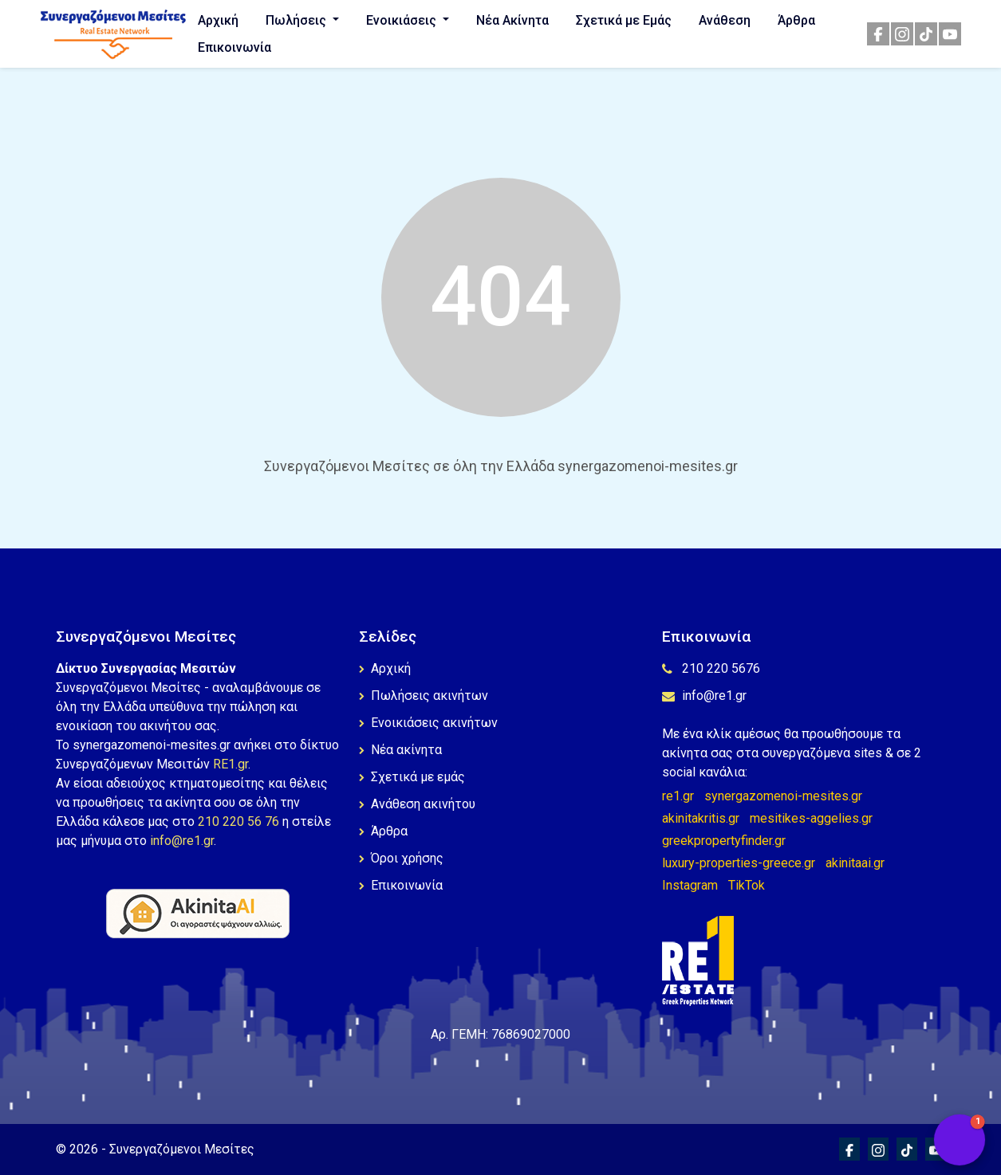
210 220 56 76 (238, 821)
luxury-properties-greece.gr (738, 862)
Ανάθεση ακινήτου (417, 803)
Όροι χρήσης (401, 858)
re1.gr (678, 796)
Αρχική (218, 20)
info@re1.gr (182, 840)
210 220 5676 (711, 668)
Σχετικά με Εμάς (624, 20)
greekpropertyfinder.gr (724, 840)
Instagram (690, 885)
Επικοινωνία (234, 47)
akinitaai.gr (855, 862)
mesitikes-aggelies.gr (811, 818)
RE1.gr (230, 764)
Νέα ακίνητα (400, 749)
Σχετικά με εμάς (412, 776)
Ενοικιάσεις (402, 20)
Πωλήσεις (297, 20)
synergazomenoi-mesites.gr (783, 796)
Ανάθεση (725, 20)
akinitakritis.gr (700, 818)
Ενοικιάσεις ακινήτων (428, 722)
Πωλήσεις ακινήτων (423, 695)
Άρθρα (796, 20)
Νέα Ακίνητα (512, 20)
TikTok (746, 885)
